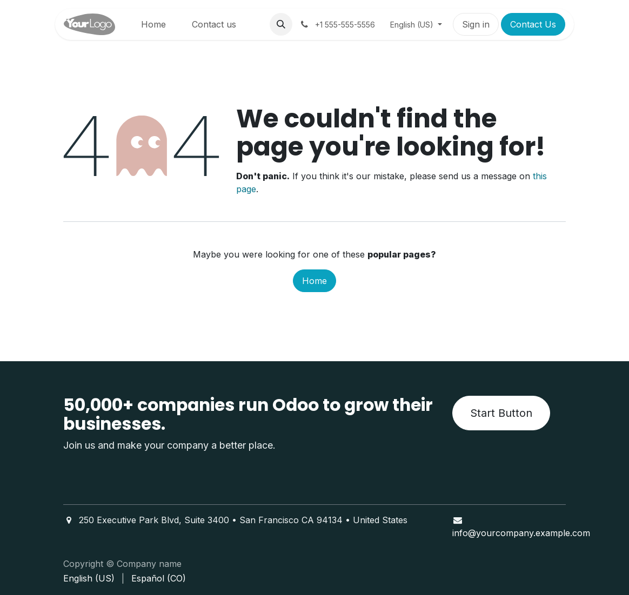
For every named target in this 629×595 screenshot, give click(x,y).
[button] (281, 24)
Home (314, 280)
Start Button (501, 413)
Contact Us (533, 24)
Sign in (476, 24)
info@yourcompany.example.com (521, 533)
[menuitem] (153, 24)
